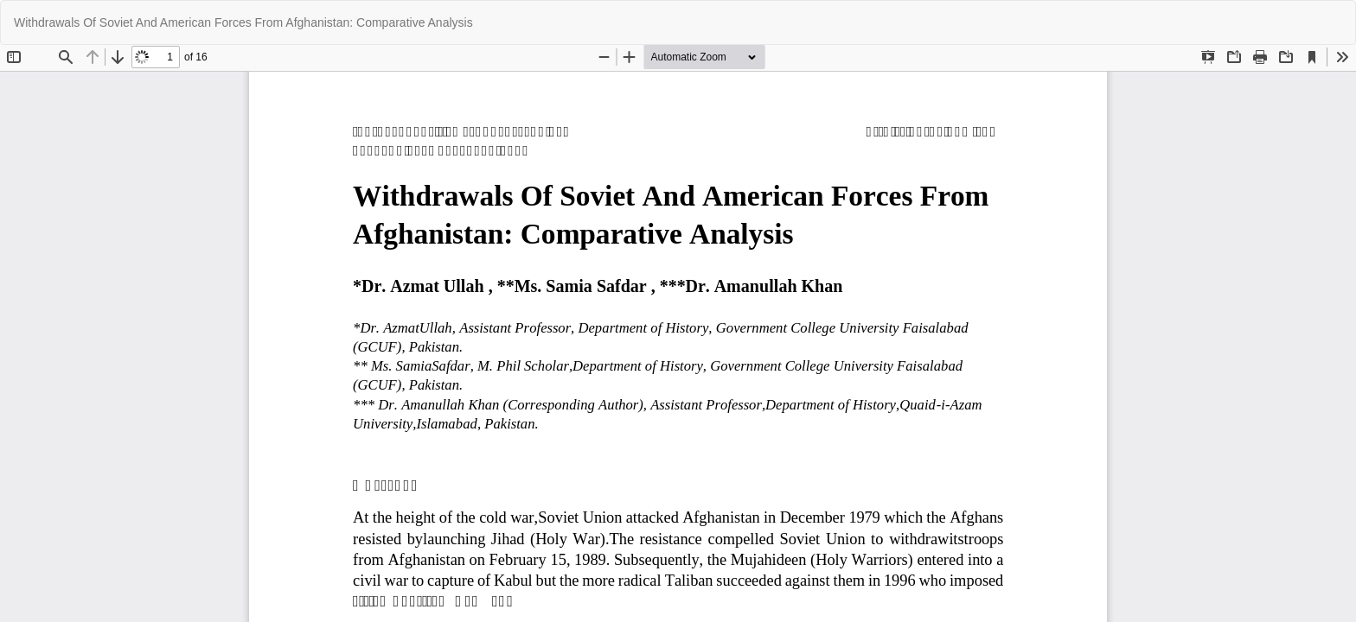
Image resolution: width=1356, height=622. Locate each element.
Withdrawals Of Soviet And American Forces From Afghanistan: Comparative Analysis (243, 22)
